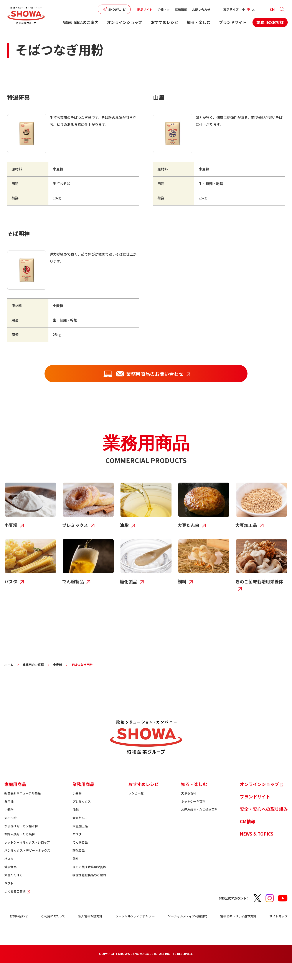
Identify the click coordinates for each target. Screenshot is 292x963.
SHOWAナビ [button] (117, 9)
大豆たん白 (80, 818)
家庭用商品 (15, 784)
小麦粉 (57, 664)
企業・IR (164, 9)
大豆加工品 (80, 826)
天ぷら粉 (10, 818)
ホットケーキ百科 (193, 801)
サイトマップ (278, 916)
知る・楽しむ (198, 22)
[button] (282, 9)
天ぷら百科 (188, 793)
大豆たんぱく (13, 875)
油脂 (76, 809)
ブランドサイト (232, 22)
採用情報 (181, 9)
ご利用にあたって (53, 916)
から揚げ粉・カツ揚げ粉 (21, 826)
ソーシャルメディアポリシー (135, 916)
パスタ (8, 858)
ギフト (8, 883)
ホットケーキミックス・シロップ (27, 842)
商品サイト (144, 9)
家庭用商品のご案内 (80, 22)
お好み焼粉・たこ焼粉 (19, 834)
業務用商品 (83, 784)
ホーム (8, 664)
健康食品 (10, 867)
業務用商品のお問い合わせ (142, 373)
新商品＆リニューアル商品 (22, 793)
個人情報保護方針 (90, 916)
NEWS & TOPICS (256, 834)
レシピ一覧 (136, 793)
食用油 (8, 801)
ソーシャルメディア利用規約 (187, 916)
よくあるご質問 (17, 891)
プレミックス (82, 801)
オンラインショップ (124, 22)
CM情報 (247, 821)
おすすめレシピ (164, 22)
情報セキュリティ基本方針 (238, 916)
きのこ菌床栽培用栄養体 (89, 867)
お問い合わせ (201, 9)
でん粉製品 (80, 842)
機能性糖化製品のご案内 (89, 875)
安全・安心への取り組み (264, 809)
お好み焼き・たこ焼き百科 (199, 809)
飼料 (76, 858)
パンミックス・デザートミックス (27, 850)
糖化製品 (79, 850)
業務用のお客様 (270, 22)
